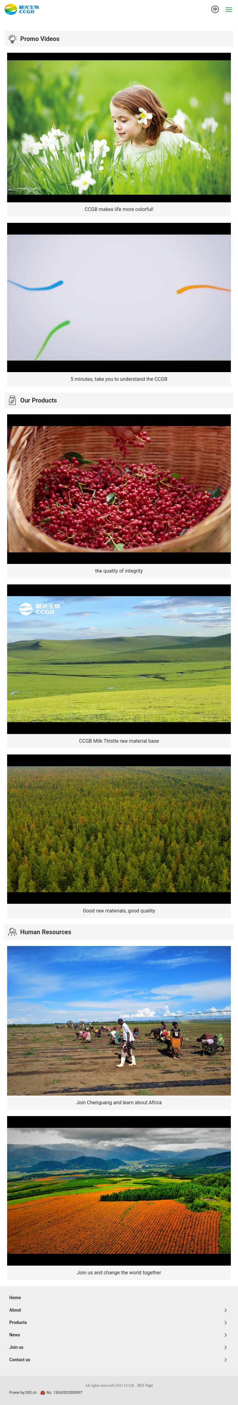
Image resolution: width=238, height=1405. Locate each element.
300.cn (31, 1392)
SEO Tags (145, 1385)
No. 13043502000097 (64, 1392)
